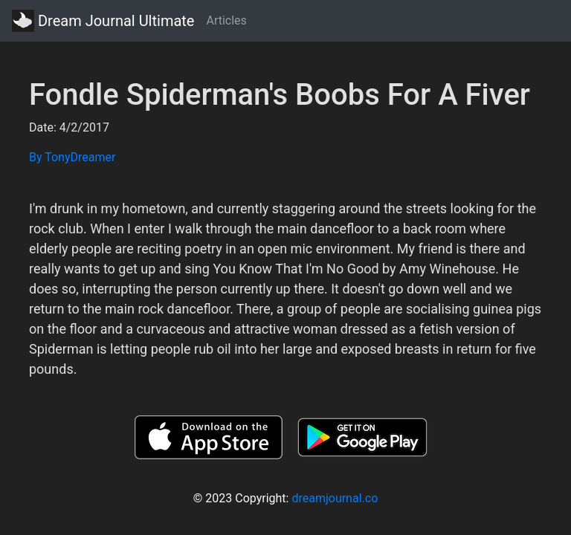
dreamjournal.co (334, 498)
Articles (226, 20)
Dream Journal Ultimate (103, 21)
